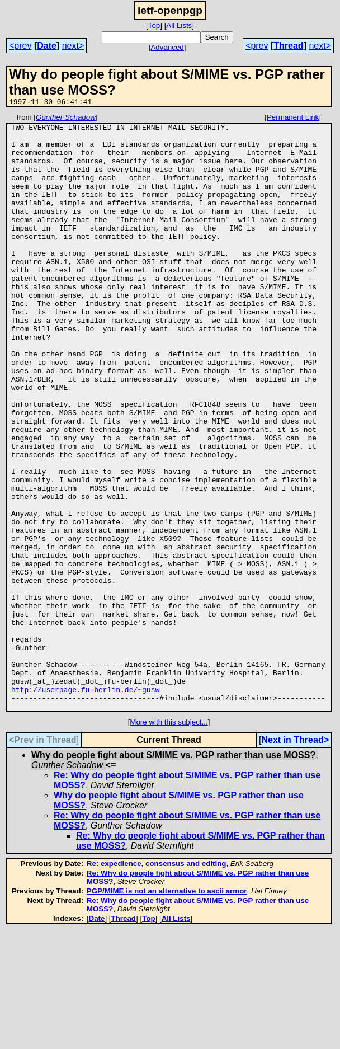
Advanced (166, 47)
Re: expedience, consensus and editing (156, 983)
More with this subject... (168, 841)
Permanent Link (293, 119)
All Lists (179, 25)
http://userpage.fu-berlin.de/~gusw (85, 805)
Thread (288, 45)
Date (46, 45)
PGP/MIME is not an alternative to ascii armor (167, 1010)
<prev (20, 45)
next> (73, 45)
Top (154, 25)
